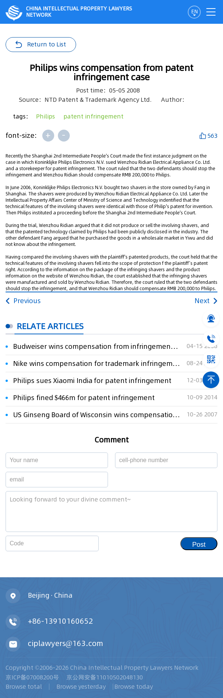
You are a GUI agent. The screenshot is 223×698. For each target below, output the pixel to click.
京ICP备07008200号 (32, 677)
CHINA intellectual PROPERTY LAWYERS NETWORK (69, 13)
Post (199, 544)
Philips (45, 116)
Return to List (46, 44)
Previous (23, 300)
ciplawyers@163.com (65, 643)
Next (205, 300)
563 (212, 136)
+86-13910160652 (60, 621)
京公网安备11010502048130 (104, 677)
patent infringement (93, 116)
